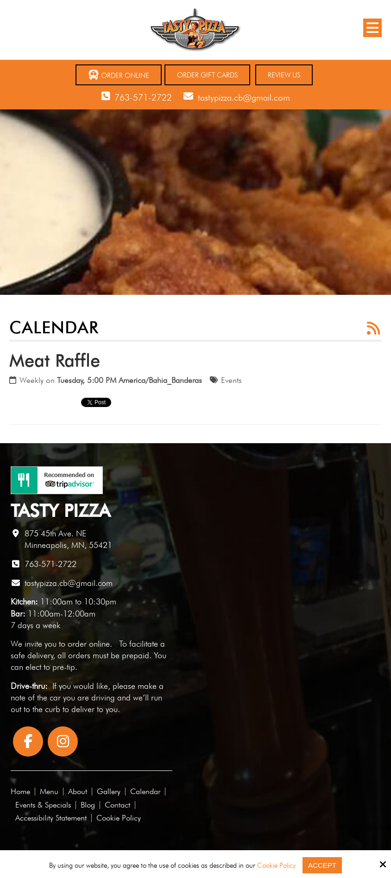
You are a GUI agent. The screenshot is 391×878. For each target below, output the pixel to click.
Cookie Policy (276, 865)
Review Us (284, 75)
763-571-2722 (143, 97)
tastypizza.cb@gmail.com (244, 97)
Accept (322, 865)
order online (89, 644)
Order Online (118, 75)
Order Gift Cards (207, 75)
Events (231, 380)
